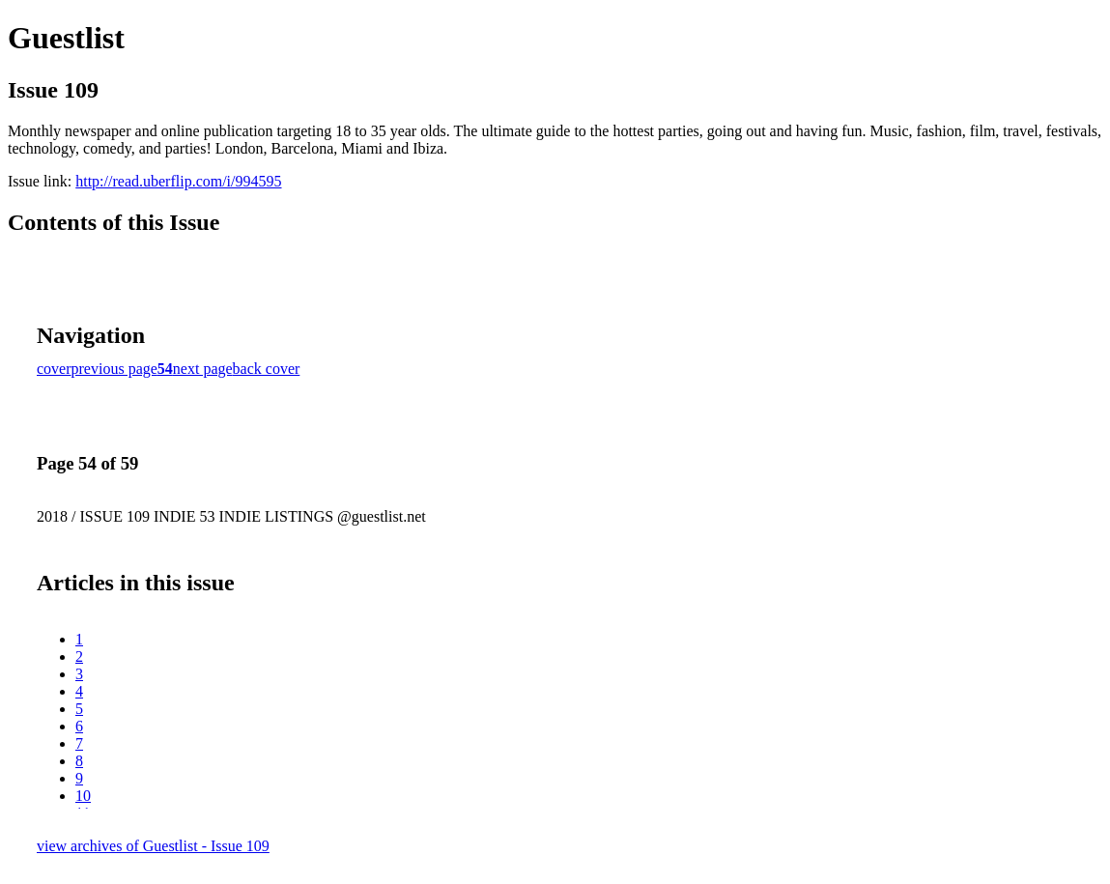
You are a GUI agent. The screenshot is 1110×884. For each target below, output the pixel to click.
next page (203, 368)
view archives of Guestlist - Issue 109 (153, 846)
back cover (266, 368)
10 (83, 795)
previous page (114, 368)
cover (54, 368)
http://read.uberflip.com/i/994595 (178, 181)
